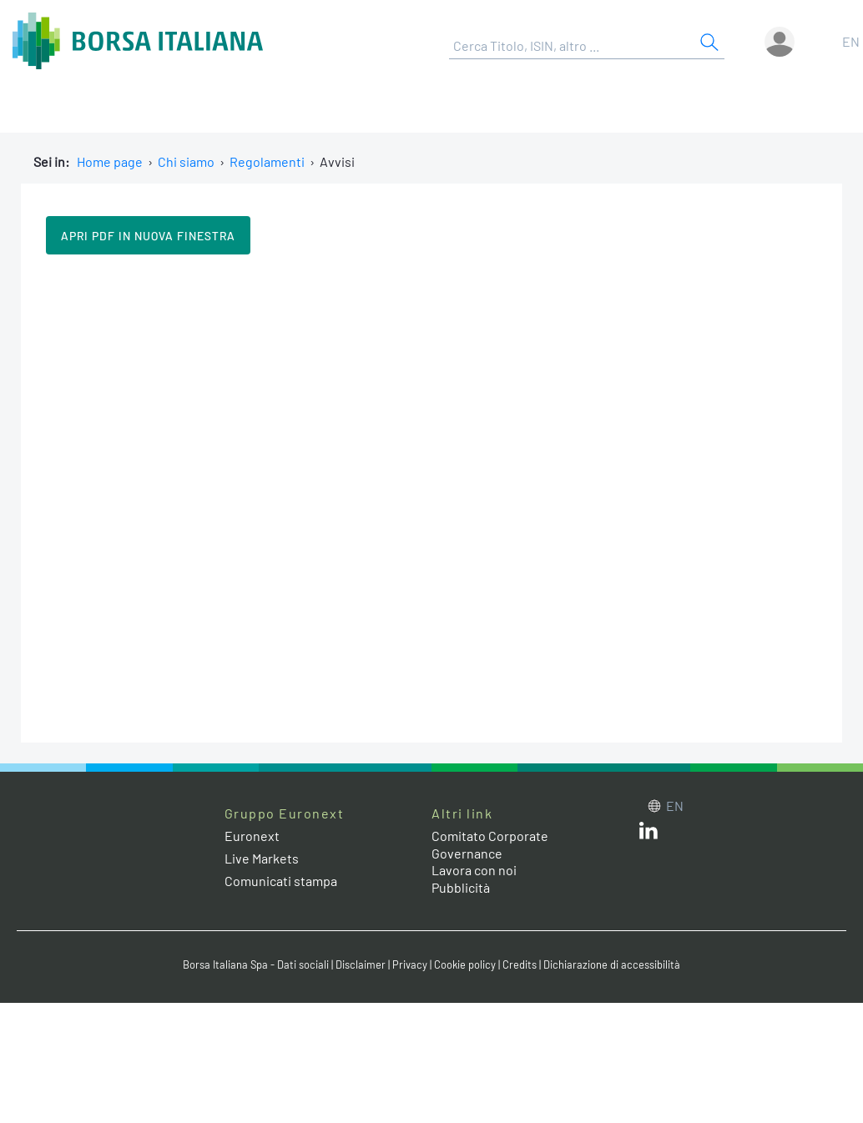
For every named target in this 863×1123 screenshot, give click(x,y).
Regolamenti (267, 161)
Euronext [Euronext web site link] (252, 836)
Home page (110, 161)
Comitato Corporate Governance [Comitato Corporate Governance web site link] (490, 844)
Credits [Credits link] (519, 964)
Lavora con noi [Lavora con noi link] (474, 870)
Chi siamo (186, 161)
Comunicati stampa (281, 881)
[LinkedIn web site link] (648, 834)
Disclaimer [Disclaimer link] (361, 964)
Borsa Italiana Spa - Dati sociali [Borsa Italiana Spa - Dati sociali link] (256, 964)
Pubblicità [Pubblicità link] (461, 887)
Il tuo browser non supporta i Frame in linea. (431, 496)
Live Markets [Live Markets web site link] (262, 858)
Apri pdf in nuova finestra (148, 236)
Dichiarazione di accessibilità (611, 964)
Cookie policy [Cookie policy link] (465, 964)
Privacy (409, 964)
